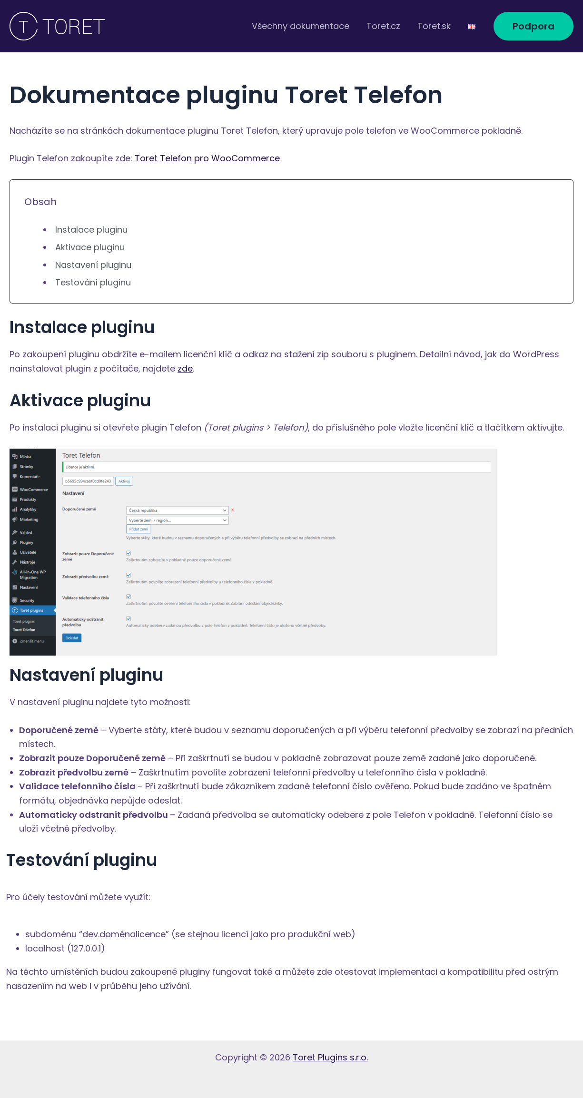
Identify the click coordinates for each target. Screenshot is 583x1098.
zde (185, 368)
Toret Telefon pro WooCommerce (207, 158)
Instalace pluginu (91, 229)
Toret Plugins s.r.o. (330, 1057)
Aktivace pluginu (90, 247)
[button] (533, 26)
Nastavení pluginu (93, 265)
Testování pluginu (93, 282)
